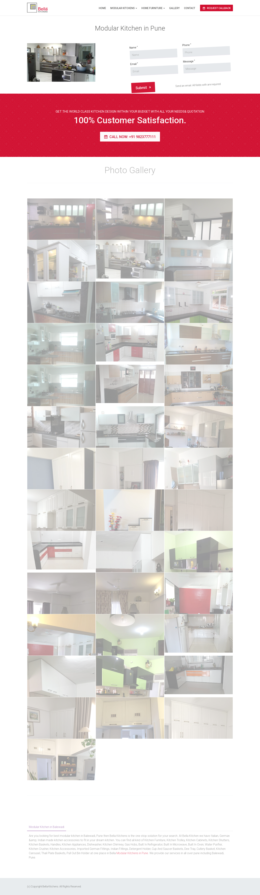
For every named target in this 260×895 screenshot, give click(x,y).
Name (120, 58)
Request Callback (216, 8)
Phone (171, 44)
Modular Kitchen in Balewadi (46, 827)
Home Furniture (151, 8)
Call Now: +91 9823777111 (130, 137)
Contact (189, 8)
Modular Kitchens (122, 8)
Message (177, 59)
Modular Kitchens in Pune (132, 853)
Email (124, 74)
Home (102, 8)
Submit (138, 96)
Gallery (174, 8)
